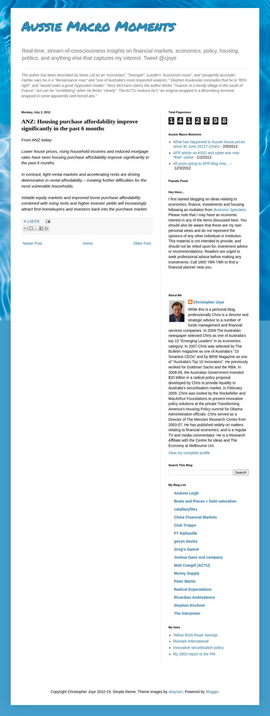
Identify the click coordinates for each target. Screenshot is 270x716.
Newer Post (32, 243)
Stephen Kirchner (189, 605)
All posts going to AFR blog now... (201, 163)
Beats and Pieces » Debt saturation (205, 501)
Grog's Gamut (186, 549)
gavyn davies (186, 541)
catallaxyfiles (185, 509)
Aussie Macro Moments (97, 26)
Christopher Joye (209, 302)
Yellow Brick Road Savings (195, 635)
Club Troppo (185, 525)
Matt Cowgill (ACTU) (192, 565)
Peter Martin (185, 581)
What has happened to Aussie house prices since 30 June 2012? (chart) (209, 144)
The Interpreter (187, 613)
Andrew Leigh (186, 493)
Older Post (142, 243)
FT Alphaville (185, 533)
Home (87, 243)
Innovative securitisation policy (198, 647)
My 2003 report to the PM (194, 654)
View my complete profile (189, 453)
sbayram (175, 692)
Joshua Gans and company (198, 557)
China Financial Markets (195, 517)
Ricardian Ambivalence (194, 597)
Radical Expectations (193, 589)
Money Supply (186, 573)
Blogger (212, 692)
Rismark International (191, 641)
